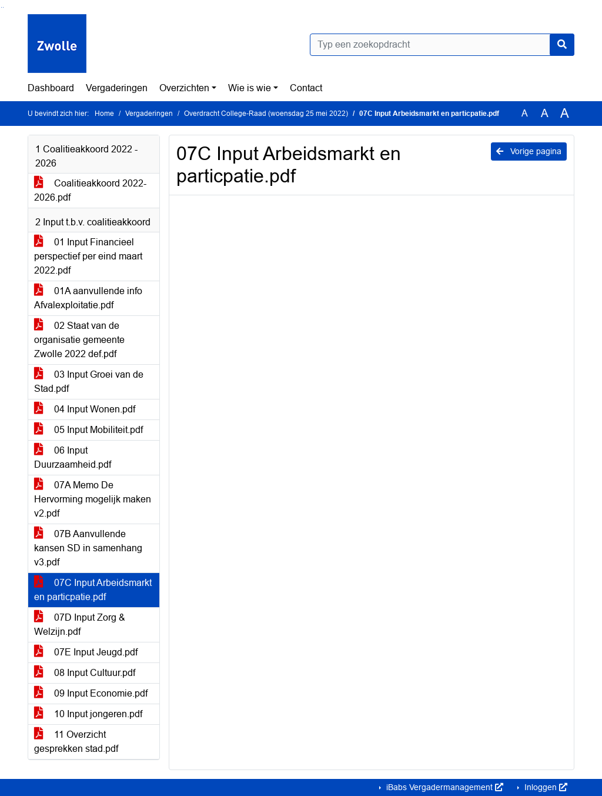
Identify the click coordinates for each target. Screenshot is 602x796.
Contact (306, 88)
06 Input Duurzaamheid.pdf (72, 457)
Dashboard (51, 88)
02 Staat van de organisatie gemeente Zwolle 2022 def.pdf (79, 340)
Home (104, 113)
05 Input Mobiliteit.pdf (88, 430)
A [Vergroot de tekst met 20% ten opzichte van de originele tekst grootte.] (545, 113)
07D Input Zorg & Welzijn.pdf (79, 624)
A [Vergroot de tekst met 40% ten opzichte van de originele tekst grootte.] (564, 113)
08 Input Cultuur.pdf (84, 673)
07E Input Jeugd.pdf (86, 652)
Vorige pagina (528, 151)
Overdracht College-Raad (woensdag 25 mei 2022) (266, 113)
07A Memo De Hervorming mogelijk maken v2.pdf (92, 499)
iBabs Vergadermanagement (443, 787)
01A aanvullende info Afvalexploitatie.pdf (88, 298)
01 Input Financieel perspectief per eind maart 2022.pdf (88, 256)
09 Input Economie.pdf (91, 693)
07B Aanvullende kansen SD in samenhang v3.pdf (88, 548)
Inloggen (544, 787)
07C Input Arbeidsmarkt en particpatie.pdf (93, 590)
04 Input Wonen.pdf (84, 409)
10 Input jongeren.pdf (88, 714)
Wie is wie (249, 88)
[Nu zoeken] (562, 45)
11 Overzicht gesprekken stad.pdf (76, 742)
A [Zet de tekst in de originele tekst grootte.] (524, 113)
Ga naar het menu (3, 7)
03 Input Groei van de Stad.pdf (88, 381)
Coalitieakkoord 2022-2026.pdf (90, 190)
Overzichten (184, 88)
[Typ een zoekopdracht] (442, 45)
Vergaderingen (117, 88)
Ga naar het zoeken (1, 7)
